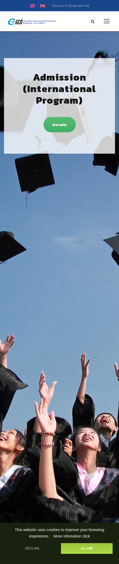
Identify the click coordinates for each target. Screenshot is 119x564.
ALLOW (87, 548)
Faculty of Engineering (70, 5)
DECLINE (32, 548)
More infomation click (71, 536)
